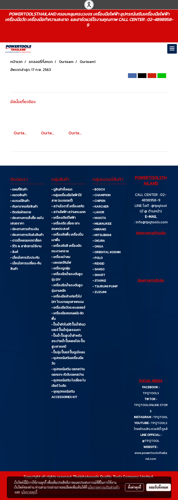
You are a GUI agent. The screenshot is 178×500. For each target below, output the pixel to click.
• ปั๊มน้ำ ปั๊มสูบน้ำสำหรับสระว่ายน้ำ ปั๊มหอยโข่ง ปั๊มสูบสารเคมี (68, 341)
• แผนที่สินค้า (18, 189)
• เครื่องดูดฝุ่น (60, 268)
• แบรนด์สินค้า (19, 200)
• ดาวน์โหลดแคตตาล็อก (25, 240)
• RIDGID (98, 263)
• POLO (98, 257)
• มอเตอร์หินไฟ (61, 262)
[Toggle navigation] (172, 49)
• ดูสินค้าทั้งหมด (61, 189)
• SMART (99, 275)
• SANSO (98, 269)
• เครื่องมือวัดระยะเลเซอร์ (68, 307)
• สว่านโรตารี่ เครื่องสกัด (67, 206)
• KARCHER (101, 206)
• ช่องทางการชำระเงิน (24, 229)
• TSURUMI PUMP (105, 286)
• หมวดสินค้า (18, 195)
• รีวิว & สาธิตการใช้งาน (25, 246)
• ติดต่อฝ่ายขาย (20, 212)
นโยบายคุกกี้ (29, 492)
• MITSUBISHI (102, 235)
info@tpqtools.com (151, 222)
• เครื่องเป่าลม (60, 257)
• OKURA (99, 240)
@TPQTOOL (150, 440)
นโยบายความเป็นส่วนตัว (104, 487)
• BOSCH (99, 189)
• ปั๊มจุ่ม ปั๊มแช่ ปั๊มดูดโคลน (68, 352)
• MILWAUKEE (102, 223)
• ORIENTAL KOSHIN (106, 252)
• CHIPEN (99, 200)
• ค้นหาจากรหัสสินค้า (24, 206)
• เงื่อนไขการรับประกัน (24, 257)
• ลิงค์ (14, 252)
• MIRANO (99, 229)
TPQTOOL (160, 417)
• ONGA (98, 246)
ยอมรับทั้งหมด (158, 487)
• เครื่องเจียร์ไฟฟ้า (63, 217)
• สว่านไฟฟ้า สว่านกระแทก (68, 212)
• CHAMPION (101, 195)
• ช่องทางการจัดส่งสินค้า (26, 234)
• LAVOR (98, 212)
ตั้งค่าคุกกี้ (134, 487)
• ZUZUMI (99, 292)
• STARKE (99, 280)
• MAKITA (99, 218)
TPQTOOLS (151, 393)
